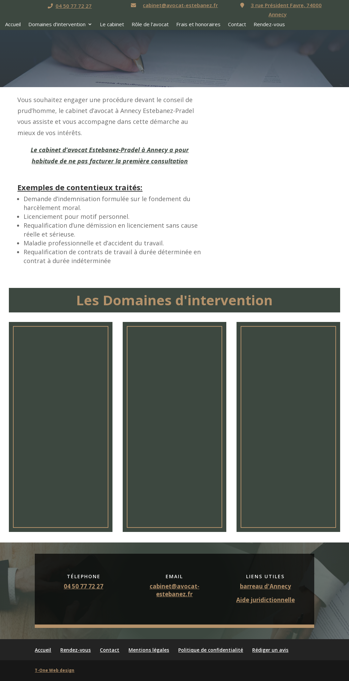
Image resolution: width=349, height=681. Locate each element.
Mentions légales (148, 650)
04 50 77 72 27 (74, 5)
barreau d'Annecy (265, 586)
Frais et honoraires (198, 25)
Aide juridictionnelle (265, 600)
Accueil (13, 25)
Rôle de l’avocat (150, 25)
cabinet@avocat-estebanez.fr (180, 5)
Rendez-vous (269, 25)
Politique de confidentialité (210, 650)
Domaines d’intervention (57, 25)
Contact (237, 25)
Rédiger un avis (270, 650)
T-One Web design (54, 670)
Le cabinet (112, 25)
